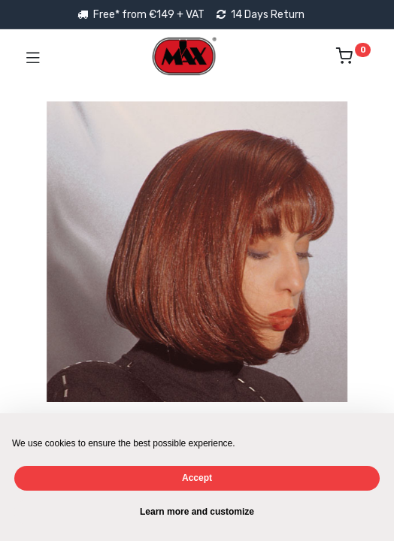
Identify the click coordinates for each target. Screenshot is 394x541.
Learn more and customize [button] (197, 511)
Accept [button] (197, 478)
